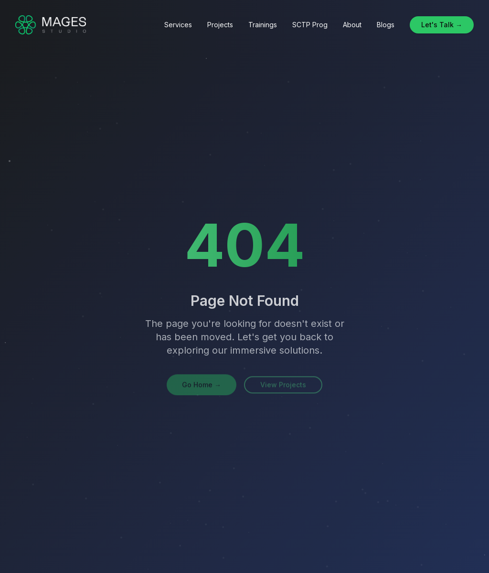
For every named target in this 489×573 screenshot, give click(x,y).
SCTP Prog (310, 25)
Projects (220, 25)
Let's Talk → (441, 25)
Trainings (262, 25)
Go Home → (201, 385)
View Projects (283, 385)
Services (178, 25)
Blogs (385, 25)
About (352, 25)
